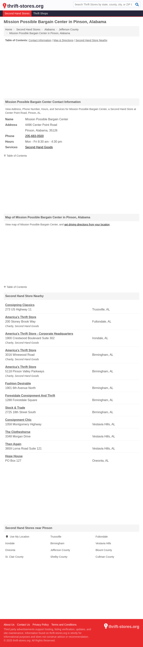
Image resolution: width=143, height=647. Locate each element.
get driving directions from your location (87, 224)
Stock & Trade (15, 407)
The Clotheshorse (17, 432)
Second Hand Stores (17, 13)
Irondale (10, 543)
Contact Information (40, 40)
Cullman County (105, 556)
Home (8, 29)
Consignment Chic (18, 419)
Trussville (55, 536)
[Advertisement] (71, 70)
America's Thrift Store (20, 317)
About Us (9, 624)
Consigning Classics (19, 305)
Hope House (14, 456)
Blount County (104, 550)
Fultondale (102, 536)
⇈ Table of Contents (15, 155)
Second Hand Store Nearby (91, 40)
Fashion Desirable (18, 383)
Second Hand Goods (39, 147)
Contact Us (23, 624)
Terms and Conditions (64, 624)
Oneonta (10, 550)
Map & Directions (63, 40)
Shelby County (58, 556)
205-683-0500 (34, 136)
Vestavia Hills (103, 543)
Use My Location (17, 536)
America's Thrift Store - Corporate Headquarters (39, 333)
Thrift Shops (40, 13)
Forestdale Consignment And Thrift (30, 395)
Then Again (13, 444)
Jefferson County (60, 550)
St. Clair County (14, 556)
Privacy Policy (41, 624)
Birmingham (57, 543)
